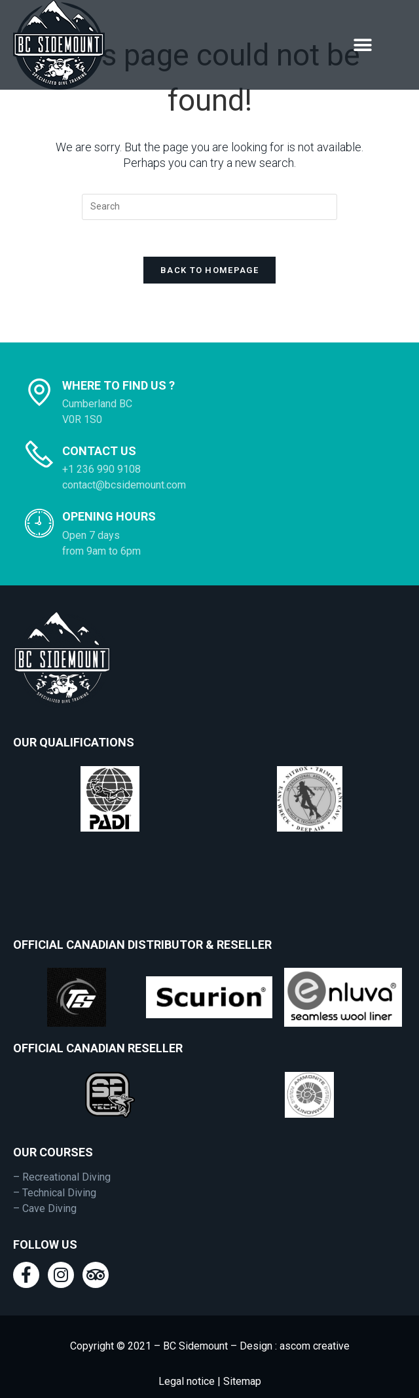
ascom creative (315, 1321)
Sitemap (241, 1357)
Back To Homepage (209, 246)
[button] (362, 45)
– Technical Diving (54, 1168)
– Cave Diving (45, 1184)
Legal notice (186, 1357)
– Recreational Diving (62, 1153)
